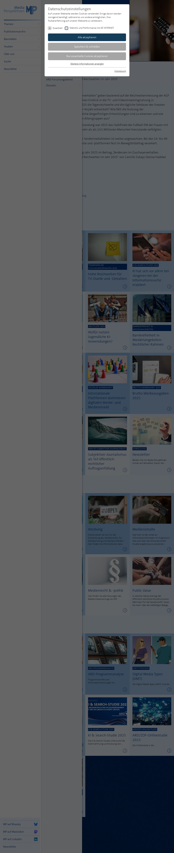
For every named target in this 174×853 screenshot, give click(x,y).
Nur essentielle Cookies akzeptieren (87, 56)
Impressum (120, 71)
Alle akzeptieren (87, 37)
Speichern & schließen (87, 46)
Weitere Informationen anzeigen (87, 63)
